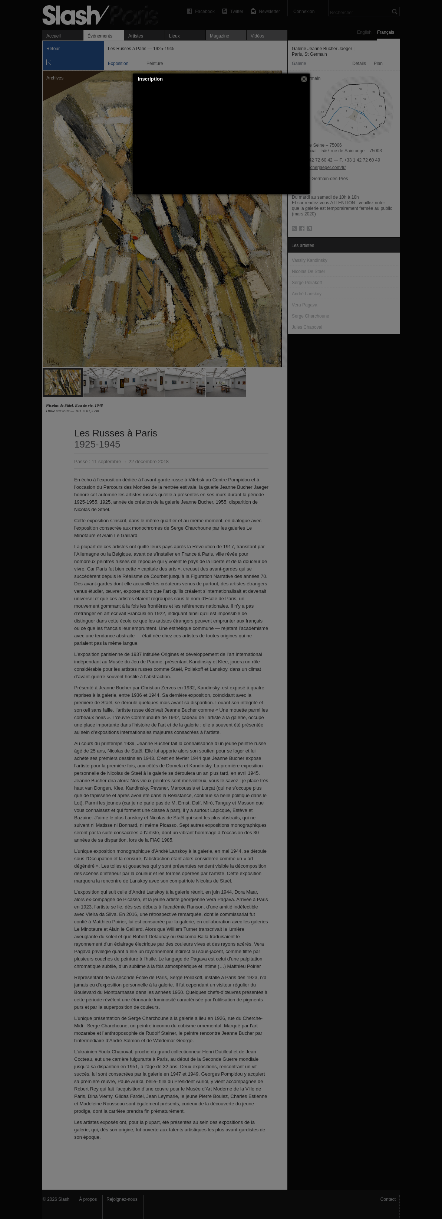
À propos (88, 1199)
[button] (304, 79)
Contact (388, 1199)
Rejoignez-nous (121, 1199)
